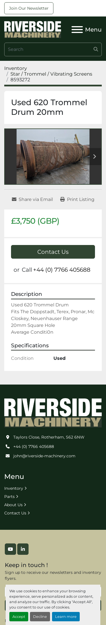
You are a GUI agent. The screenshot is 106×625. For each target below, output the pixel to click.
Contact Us (53, 251)
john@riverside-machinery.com (44, 455)
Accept (18, 616)
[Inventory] (15, 68)
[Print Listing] (77, 199)
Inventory (13, 488)
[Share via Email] (32, 199)
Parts (9, 496)
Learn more (66, 616)
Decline (40, 616)
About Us (13, 504)
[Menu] (77, 29)
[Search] (53, 49)
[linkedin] (23, 549)
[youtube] (10, 549)
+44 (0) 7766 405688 (61, 269)
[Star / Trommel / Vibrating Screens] (51, 74)
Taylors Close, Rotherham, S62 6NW (49, 437)
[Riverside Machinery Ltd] (53, 412)
